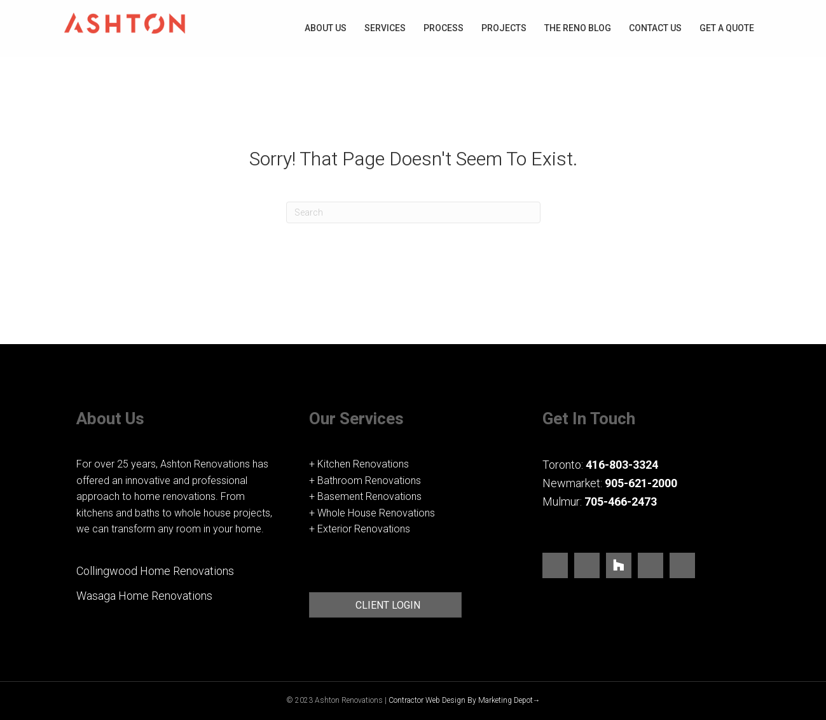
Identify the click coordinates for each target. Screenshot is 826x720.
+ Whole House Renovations (372, 513)
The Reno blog (577, 28)
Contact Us (655, 28)
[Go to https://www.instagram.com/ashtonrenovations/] (587, 568)
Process (443, 28)
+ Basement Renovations (365, 496)
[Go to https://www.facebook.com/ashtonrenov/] (555, 568)
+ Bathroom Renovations (365, 480)
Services (385, 28)
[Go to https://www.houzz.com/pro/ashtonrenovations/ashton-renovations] (618, 565)
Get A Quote (726, 28)
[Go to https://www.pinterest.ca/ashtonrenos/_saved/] (650, 568)
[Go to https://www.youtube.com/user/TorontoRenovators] (682, 568)
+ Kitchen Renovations (359, 464)
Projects (504, 28)
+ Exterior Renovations (359, 529)
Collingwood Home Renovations (155, 571)
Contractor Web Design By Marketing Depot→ (464, 700)
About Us (326, 28)
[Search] (413, 212)
